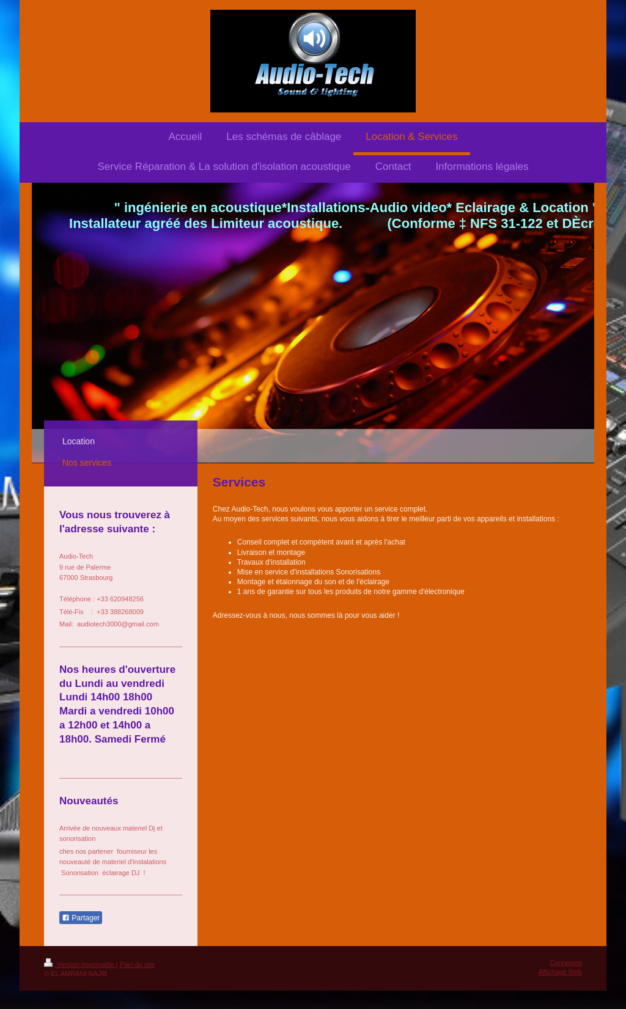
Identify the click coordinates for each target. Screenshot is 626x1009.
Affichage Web (560, 971)
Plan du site (137, 964)
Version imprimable (80, 964)
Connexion (566, 962)
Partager (81, 918)
